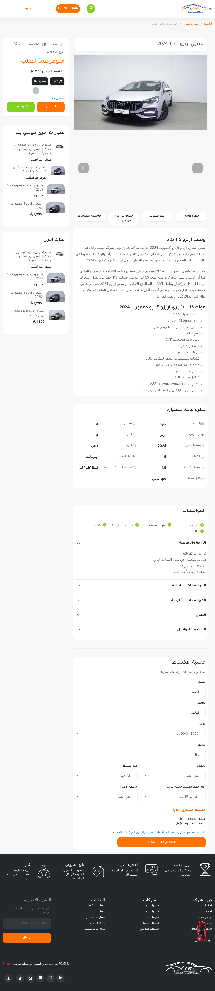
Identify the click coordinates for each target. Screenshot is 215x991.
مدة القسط (130, 766)
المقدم (201, 766)
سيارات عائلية (97, 905)
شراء (209, 923)
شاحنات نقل (97, 923)
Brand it (8, 963)
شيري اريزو (39, 81)
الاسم (202, 682)
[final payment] (106, 796)
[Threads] (30, 978)
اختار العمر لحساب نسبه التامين (186, 787)
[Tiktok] (20, 978)
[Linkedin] (60, 978)
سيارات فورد (151, 911)
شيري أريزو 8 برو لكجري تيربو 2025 (28, 313)
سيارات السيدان (95, 917)
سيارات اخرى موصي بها (123, 219)
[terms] (106, 775)
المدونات (207, 911)
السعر (201, 745)
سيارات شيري (190, 23)
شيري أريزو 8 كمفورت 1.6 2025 (25, 188)
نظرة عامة (191, 216)
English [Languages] (27, 8)
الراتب (202, 724)
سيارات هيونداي (149, 929)
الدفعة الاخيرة (129, 787)
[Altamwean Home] (196, 8)
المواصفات (157, 216)
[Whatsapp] (91, 8)
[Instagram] (40, 978)
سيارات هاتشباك (94, 929)
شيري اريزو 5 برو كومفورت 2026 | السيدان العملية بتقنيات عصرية (32, 149)
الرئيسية (208, 23)
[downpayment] (175, 775)
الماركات (207, 905)
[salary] (141, 733)
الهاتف (202, 703)
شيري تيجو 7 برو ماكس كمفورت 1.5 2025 (29, 170)
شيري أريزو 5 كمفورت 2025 (26, 206)
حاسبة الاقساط (89, 216)
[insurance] (175, 796)
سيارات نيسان (150, 923)
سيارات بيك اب (96, 911)
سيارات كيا (152, 917)
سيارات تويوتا (151, 905)
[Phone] (68, 8)
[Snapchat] (8, 978)
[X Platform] (50, 978)
